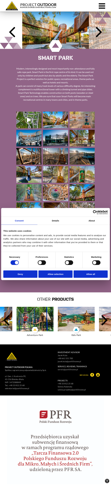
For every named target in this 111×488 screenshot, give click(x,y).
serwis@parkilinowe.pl (68, 369)
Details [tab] (55, 220)
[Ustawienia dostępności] (107, 480)
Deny (20, 274)
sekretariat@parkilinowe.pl (17, 388)
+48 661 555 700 (65, 358)
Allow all (90, 274)
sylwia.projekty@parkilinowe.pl (72, 389)
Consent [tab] (19, 220)
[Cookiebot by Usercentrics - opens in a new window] (95, 212)
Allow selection (55, 274)
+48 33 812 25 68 (17, 385)
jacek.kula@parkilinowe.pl (69, 361)
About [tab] (92, 220)
